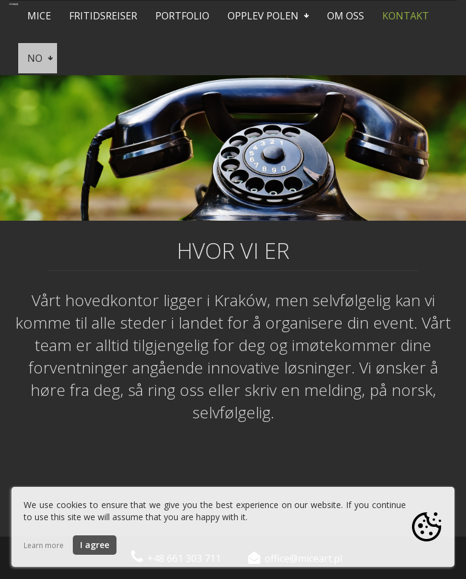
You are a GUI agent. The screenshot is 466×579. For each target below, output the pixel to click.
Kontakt (405, 15)
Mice (39, 15)
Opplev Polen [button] (268, 15)
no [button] (40, 58)
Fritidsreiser (103, 15)
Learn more (44, 545)
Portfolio (182, 15)
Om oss (345, 15)
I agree (94, 545)
